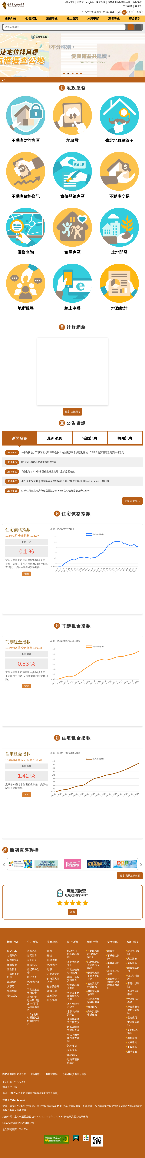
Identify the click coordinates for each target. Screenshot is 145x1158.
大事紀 (10, 986)
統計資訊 (72, 1055)
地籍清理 (52, 965)
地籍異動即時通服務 (93, 985)
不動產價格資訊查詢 (73, 971)
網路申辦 (93, 18)
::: (3, 932)
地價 (49, 969)
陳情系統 (100, 2)
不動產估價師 (113, 957)
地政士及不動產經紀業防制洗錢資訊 (113, 983)
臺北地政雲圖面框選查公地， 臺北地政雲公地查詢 (68, 73)
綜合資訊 (134, 18)
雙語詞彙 (127, 6)
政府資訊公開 (133, 952)
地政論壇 (132, 1037)
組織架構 (12, 965)
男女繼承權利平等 (64, 73)
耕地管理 (52, 991)
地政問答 (137, 2)
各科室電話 (52, 1074)
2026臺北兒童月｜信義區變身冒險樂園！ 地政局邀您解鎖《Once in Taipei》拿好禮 (57, 481)
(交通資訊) (52, 1093)
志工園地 (132, 958)
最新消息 (54, 438)
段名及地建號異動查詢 (73, 1028)
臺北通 (138, 6)
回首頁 (80, 2)
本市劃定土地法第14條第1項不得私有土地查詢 (33, 1003)
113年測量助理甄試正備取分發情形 (33, 1019)
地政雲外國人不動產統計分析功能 (72, 73)
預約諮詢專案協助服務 (93, 1000)
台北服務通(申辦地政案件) (93, 954)
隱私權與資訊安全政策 (14, 1074)
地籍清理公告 (33, 983)
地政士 (111, 951)
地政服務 (76, 88)
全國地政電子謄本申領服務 (93, 975)
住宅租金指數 (76, 738)
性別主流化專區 (133, 993)
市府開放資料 (133, 1024)
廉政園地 (132, 963)
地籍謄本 (52, 960)
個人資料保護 (133, 977)
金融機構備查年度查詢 (73, 1021)
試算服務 (72, 1045)
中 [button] (124, 12)
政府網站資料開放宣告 (74, 1074)
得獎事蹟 (12, 991)
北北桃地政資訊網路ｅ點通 (93, 965)
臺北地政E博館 (133, 1031)
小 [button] (119, 12)
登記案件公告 (33, 971)
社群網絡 (76, 327)
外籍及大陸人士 (53, 980)
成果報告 (132, 1042)
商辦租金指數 (76, 626)
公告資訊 (31, 18)
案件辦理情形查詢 (73, 1005)
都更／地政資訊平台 (73, 979)
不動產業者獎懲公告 (33, 991)
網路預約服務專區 (93, 993)
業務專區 (51, 18)
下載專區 (132, 1047)
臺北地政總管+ (73, 963)
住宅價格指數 (76, 513)
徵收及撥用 (53, 986)
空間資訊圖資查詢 (73, 986)
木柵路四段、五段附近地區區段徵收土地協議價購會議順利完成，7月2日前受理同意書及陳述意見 (64, 452)
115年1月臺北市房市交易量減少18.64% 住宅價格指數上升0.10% (47, 490)
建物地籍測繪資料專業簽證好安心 (81, 73)
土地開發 (52, 995)
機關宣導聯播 (24, 850)
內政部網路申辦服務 (93, 1013)
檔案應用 (132, 1017)
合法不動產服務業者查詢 (73, 1037)
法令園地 (72, 1050)
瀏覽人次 (7, 1087)
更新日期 (7, 1082)
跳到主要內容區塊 (1, 1)
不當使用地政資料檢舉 (119, 2)
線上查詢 (72, 18)
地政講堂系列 (133, 969)
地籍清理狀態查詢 (73, 1061)
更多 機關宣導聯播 (130, 875)
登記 (49, 955)
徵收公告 (32, 977)
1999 (59, 1106)
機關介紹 (10, 18)
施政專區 (12, 982)
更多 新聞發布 (132, 501)
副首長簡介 (13, 960)
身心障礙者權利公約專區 (133, 1009)
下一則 (141, 864)
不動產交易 (53, 974)
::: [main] (1, 34)
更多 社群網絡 (72, 411)
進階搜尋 (138, 27)
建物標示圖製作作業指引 (77, 73)
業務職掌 (12, 969)
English (90, 2)
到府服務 (92, 1007)
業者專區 (114, 18)
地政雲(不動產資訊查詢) (73, 954)
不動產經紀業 (113, 965)
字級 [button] (112, 12)
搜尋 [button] (131, 27)
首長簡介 (12, 955)
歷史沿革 (12, 951)
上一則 (3, 864)
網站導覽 (69, 2)
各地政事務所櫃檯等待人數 (73, 996)
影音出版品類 (133, 985)
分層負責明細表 (13, 975)
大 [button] (129, 12)
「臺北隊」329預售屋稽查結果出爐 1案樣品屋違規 (40, 471)
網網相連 (132, 1051)
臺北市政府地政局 (24, 5)
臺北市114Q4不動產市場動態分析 (31, 462)
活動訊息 (89, 438)
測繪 (49, 951)
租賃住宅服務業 (113, 972)
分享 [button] (139, 12)
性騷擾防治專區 (133, 1000)
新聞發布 (19, 438)
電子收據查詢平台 (73, 1013)
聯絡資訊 (12, 995)
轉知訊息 (125, 438)
